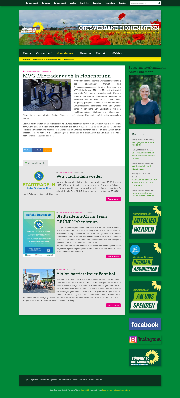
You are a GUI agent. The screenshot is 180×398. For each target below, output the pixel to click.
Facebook (37, 150)
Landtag (73, 3)
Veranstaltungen (78, 212)
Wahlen (117, 53)
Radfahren (68, 172)
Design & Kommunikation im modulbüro (116, 390)
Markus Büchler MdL (80, 380)
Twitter (27, 150)
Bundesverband (32, 3)
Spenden (53, 380)
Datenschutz (44, 380)
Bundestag (46, 3)
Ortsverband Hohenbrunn (119, 28)
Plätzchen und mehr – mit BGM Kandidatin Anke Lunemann (144, 183)
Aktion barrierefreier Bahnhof (85, 273)
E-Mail (47, 150)
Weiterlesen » (113, 199)
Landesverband (60, 3)
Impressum (34, 380)
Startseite (26, 59)
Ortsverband (44, 53)
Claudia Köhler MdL (95, 380)
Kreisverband (110, 3)
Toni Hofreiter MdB (65, 380)
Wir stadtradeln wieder (79, 176)
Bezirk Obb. (84, 3)
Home (27, 53)
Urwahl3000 (85, 390)
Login (26, 380)
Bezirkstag (97, 3)
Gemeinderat (65, 53)
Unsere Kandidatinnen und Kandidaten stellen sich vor (143, 156)
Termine (85, 53)
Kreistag (122, 3)
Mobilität (37, 71)
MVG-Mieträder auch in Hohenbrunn (67, 76)
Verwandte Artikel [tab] (37, 163)
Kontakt (101, 53)
